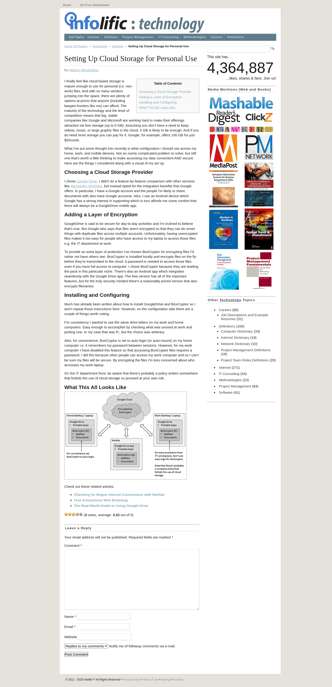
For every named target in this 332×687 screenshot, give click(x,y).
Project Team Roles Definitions (245, 360)
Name (70, 617)
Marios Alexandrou (83, 70)
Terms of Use (150, 679)
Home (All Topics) (76, 46)
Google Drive (87, 181)
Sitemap (166, 679)
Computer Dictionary (237, 331)
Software (111, 37)
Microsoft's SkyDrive (86, 186)
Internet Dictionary (235, 337)
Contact (178, 679)
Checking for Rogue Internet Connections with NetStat (119, 495)
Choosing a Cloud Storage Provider (165, 92)
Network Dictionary (235, 344)
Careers (216, 37)
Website (70, 637)
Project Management (137, 37)
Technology (99, 46)
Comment (73, 545)
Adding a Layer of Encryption (160, 97)
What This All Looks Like (157, 108)
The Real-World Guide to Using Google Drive (111, 506)
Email (69, 627)
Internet (93, 37)
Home (67, 5)
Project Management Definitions (245, 350)
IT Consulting (168, 37)
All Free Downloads (94, 5)
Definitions (235, 37)
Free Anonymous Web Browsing (101, 500)
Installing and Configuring (158, 102)
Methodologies (195, 37)
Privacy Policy (131, 679)
